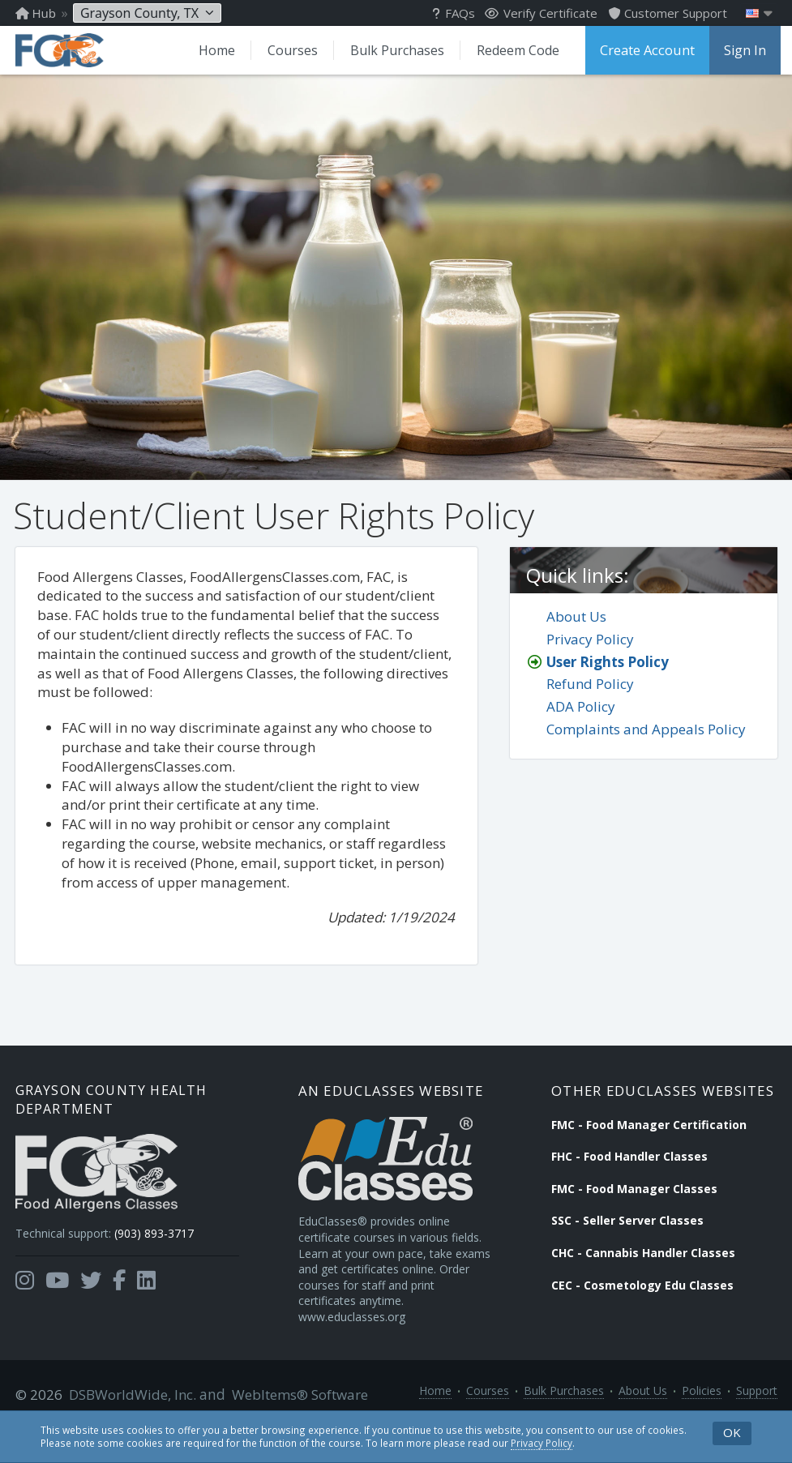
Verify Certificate (541, 13)
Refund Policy (590, 698)
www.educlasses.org (360, 1352)
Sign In (742, 50)
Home (213, 50)
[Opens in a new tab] (24, 1299)
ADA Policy (580, 721)
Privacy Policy (541, 1442)
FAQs (453, 13)
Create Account (645, 50)
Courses (288, 50)
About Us (576, 631)
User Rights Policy (607, 675)
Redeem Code (514, 50)
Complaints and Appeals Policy (646, 743)
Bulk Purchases (393, 50)
